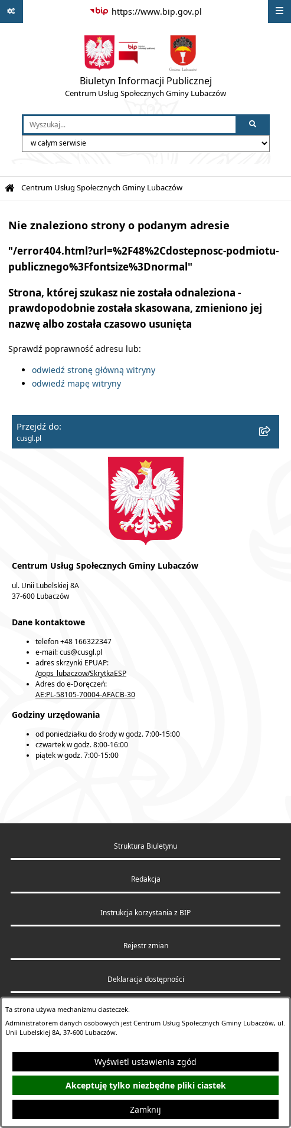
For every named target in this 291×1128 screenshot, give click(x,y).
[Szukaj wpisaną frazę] (253, 124)
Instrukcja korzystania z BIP (145, 912)
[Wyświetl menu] (279, 11)
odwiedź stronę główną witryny (93, 369)
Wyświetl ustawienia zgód (145, 1061)
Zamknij (145, 1109)
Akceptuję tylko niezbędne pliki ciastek (146, 1085)
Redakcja (146, 879)
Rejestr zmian (145, 945)
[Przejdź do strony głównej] (145, 69)
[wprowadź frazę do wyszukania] (129, 124)
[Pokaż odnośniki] (11, 11)
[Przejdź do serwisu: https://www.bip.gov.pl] (145, 12)
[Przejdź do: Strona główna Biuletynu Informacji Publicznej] (10, 188)
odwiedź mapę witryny (76, 383)
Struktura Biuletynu (145, 846)
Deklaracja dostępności (145, 979)
